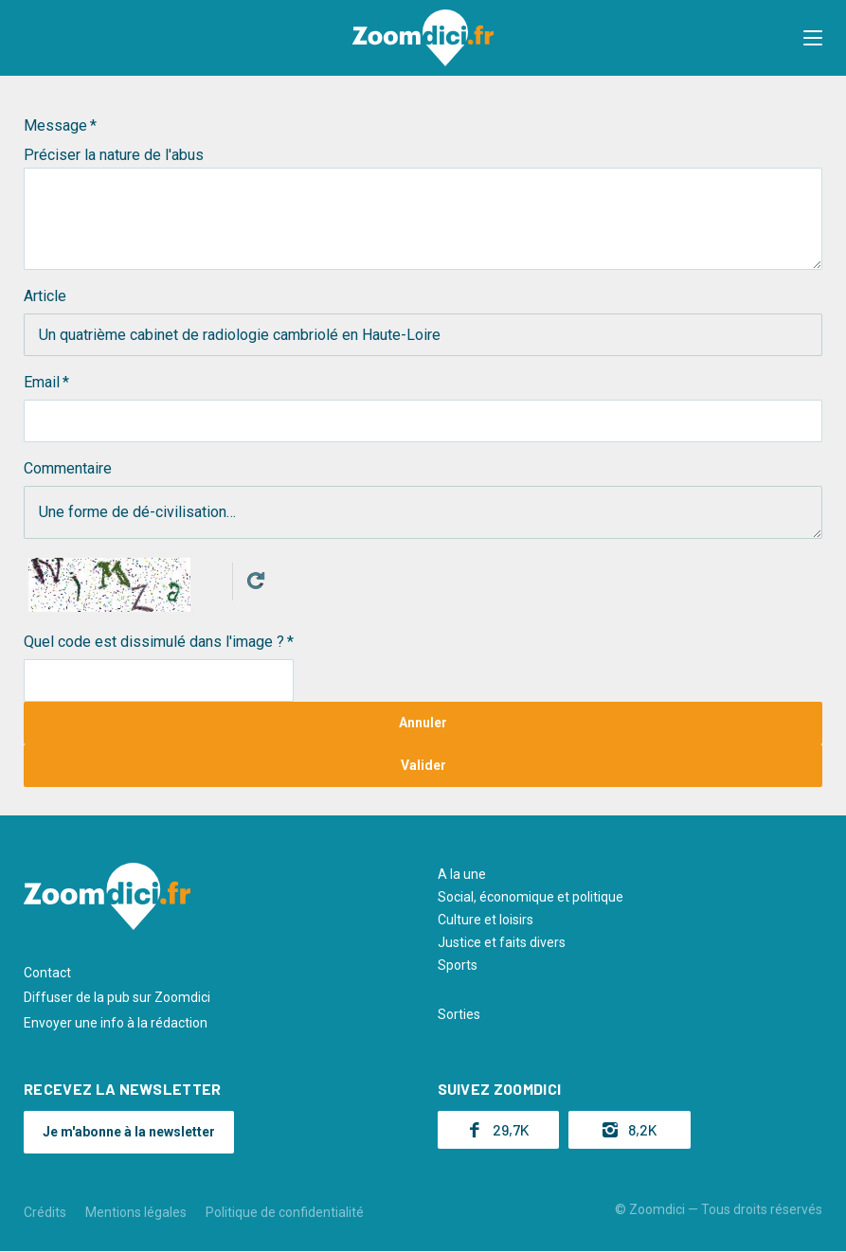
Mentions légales (136, 1212)
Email (42, 382)
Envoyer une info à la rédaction (115, 1022)
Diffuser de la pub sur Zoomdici (117, 997)
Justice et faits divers (502, 942)
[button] (813, 37)
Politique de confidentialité (285, 1212)
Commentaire (68, 468)
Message (55, 125)
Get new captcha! (255, 580)
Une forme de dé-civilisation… (423, 512)
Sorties (459, 1014)
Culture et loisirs (485, 919)
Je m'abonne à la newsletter (129, 1131)
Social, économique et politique (530, 896)
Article (45, 296)
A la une (462, 874)
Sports (457, 965)
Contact (47, 972)
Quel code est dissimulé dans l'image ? (154, 642)
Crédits (45, 1212)
